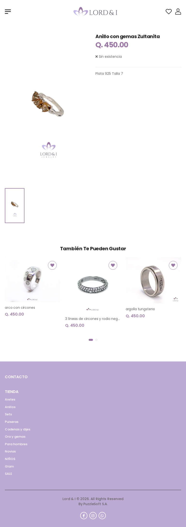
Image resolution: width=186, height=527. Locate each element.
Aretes (10, 399)
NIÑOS (10, 459)
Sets (8, 414)
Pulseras (11, 421)
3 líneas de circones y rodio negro (93, 318)
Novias (10, 451)
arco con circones (20, 307)
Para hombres (16, 444)
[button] (90, 340)
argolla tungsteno (140, 309)
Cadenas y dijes (17, 429)
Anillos (10, 407)
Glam (9, 466)
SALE (8, 473)
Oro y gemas (15, 436)
